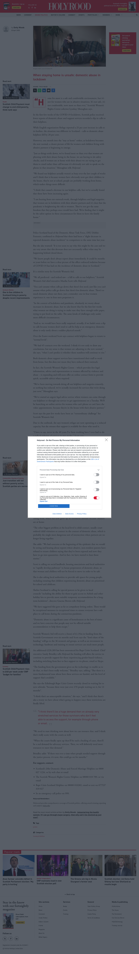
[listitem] (69, 470)
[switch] (96, 474)
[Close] (107, 440)
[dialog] (69, 477)
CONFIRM (54, 506)
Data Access (69, 514)
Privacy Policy (81, 514)
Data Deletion (57, 514)
